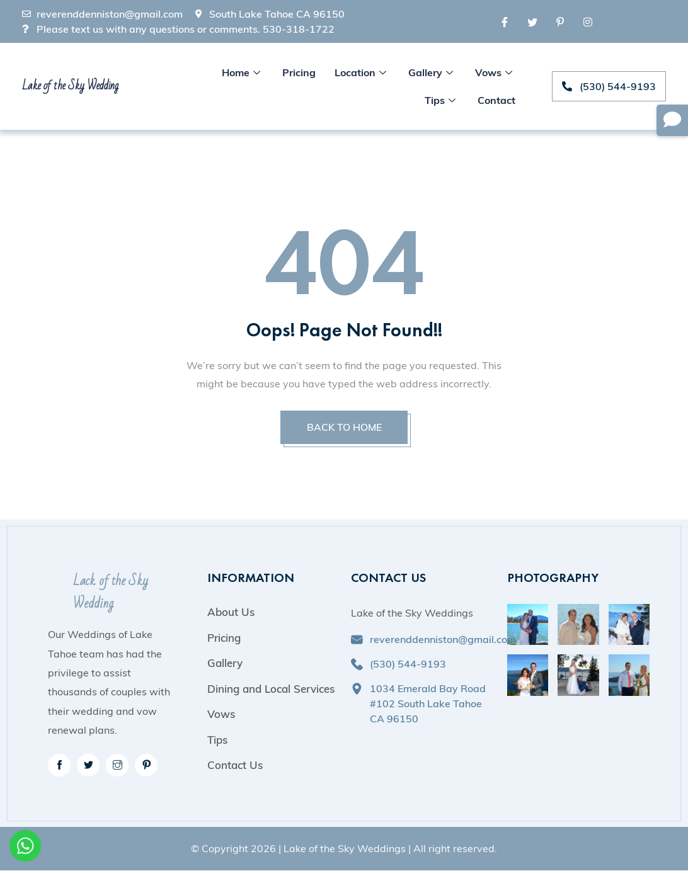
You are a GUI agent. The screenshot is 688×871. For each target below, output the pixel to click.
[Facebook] (504, 21)
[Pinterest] (560, 21)
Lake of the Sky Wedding (70, 85)
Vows (495, 72)
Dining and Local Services (271, 689)
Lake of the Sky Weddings (345, 849)
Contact (496, 100)
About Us (231, 612)
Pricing (299, 72)
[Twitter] (532, 21)
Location (362, 72)
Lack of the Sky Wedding (110, 593)
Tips (442, 100)
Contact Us (235, 765)
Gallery (432, 72)
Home (242, 72)
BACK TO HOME (344, 427)
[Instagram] (587, 21)
